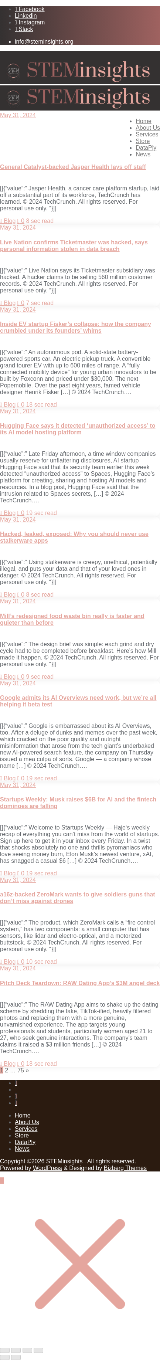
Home (23, 1115)
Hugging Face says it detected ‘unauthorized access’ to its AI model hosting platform (78, 429)
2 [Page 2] (6, 1070)
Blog (8, 221)
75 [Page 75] (20, 1070)
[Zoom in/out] (5, 1350)
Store (22, 1135)
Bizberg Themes (125, 1168)
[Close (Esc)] (38, 1350)
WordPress (47, 1168)
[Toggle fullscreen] (16, 1350)
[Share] (27, 1350)
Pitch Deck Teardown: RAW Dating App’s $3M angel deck (80, 983)
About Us (27, 1122)
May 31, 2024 (18, 115)
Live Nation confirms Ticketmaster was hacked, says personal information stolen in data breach (74, 245)
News (22, 1149)
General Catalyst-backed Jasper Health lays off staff (73, 167)
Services (26, 1129)
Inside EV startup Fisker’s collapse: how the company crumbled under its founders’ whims (75, 327)
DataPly (25, 1142)
